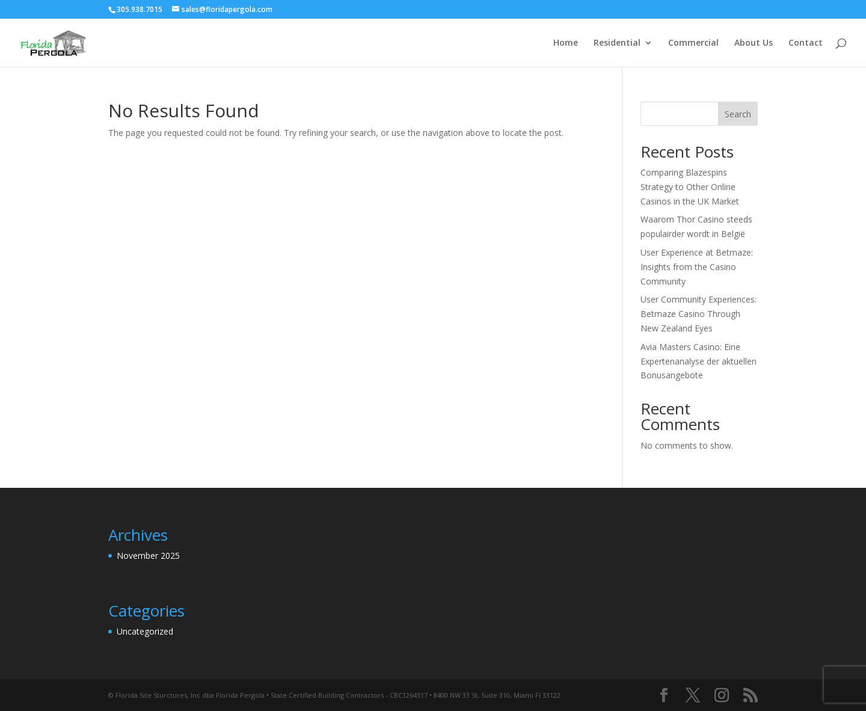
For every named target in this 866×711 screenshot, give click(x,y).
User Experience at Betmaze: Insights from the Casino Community (696, 267)
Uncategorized (145, 631)
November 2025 (148, 555)
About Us (753, 43)
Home (565, 43)
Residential (617, 43)
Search (738, 114)
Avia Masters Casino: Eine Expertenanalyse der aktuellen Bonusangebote (698, 361)
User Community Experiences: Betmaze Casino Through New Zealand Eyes (698, 314)
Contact (805, 43)
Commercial (693, 43)
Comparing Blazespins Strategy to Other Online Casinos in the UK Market (689, 187)
